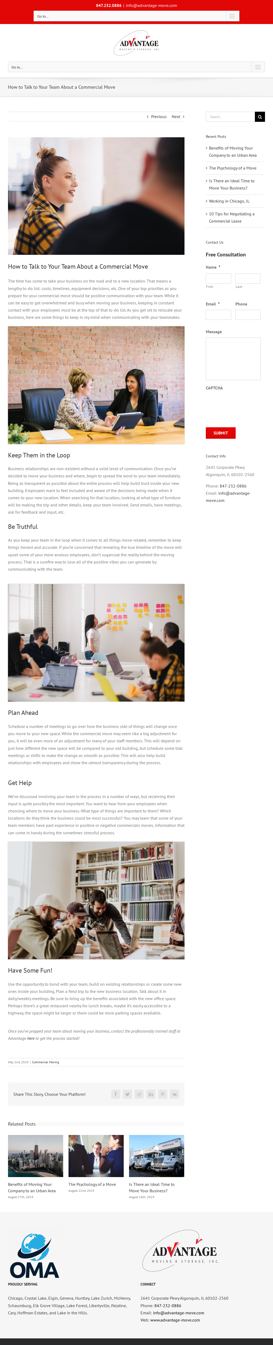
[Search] (260, 117)
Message (214, 331)
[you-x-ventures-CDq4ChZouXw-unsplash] (96, 196)
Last (239, 286)
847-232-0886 (233, 486)
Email (213, 304)
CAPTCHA (214, 387)
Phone (241, 304)
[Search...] (230, 117)
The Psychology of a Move (92, 1184)
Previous (159, 116)
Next (176, 116)
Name (213, 267)
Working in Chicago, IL (229, 201)
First (209, 286)
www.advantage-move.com (175, 1320)
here (30, 1038)
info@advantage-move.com (151, 5)
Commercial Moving (45, 1062)
